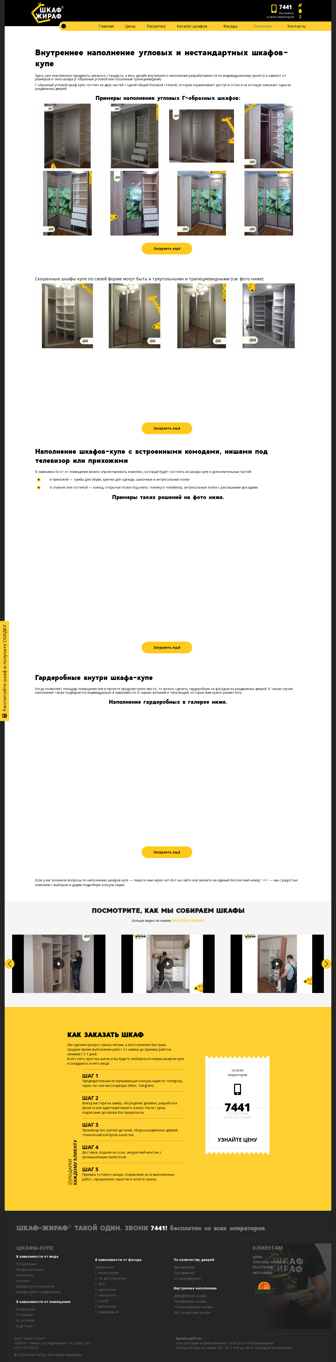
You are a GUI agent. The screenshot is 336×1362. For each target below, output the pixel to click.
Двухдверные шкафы (190, 1295)
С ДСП (100, 1284)
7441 (265, 880)
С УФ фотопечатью (110, 1278)
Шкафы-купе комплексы (35, 1286)
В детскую (24, 1326)
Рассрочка (156, 26)
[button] (9, 964)
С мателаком (105, 1306)
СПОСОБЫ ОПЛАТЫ (269, 1262)
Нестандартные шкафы (192, 1312)
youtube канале (188, 920)
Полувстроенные (29, 1269)
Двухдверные (184, 1267)
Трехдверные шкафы (190, 1301)
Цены (130, 26)
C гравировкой (107, 1312)
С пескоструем (107, 1272)
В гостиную (25, 1320)
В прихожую (26, 1309)
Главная (106, 26)
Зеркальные (104, 1267)
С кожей (101, 1301)
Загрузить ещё (167, 248)
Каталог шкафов (192, 26)
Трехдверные (184, 1272)
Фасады (230, 26)
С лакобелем (105, 1289)
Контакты (296, 26)
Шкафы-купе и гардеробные (38, 1292)
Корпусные (25, 1275)
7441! (158, 1228)
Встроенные (26, 1264)
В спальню (24, 1315)
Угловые (23, 1280)
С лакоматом (105, 1295)
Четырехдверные (187, 1278)
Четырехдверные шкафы (193, 1307)
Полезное (262, 26)
